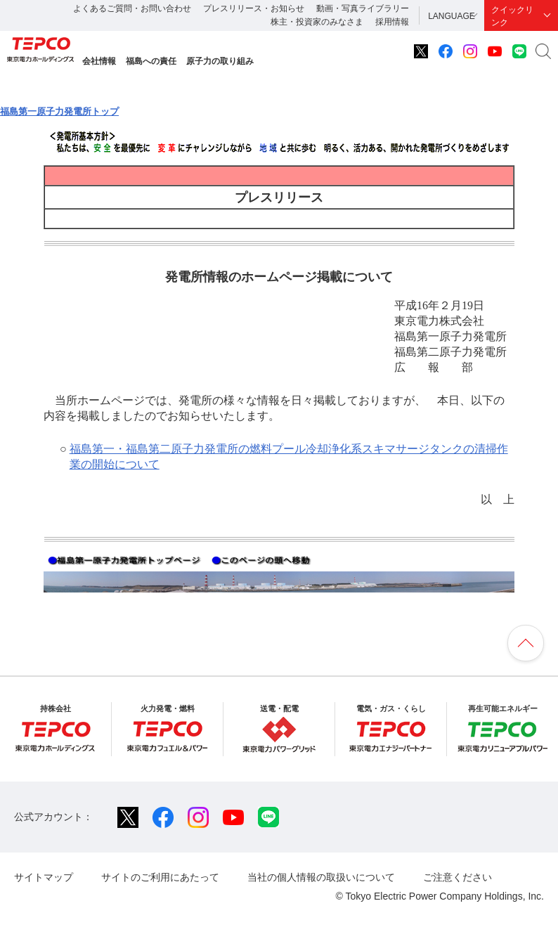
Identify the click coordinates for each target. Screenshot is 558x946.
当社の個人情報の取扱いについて (321, 877)
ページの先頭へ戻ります (525, 643)
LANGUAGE (451, 16)
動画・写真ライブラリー (362, 8)
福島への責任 (151, 61)
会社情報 (99, 61)
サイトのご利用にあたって (160, 877)
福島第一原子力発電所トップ (59, 111)
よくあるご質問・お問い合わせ (132, 8)
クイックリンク (512, 16)
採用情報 (392, 22)
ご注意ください (457, 877)
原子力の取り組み (220, 61)
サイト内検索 (543, 51)
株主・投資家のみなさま (317, 22)
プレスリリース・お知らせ (253, 8)
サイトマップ (43, 877)
